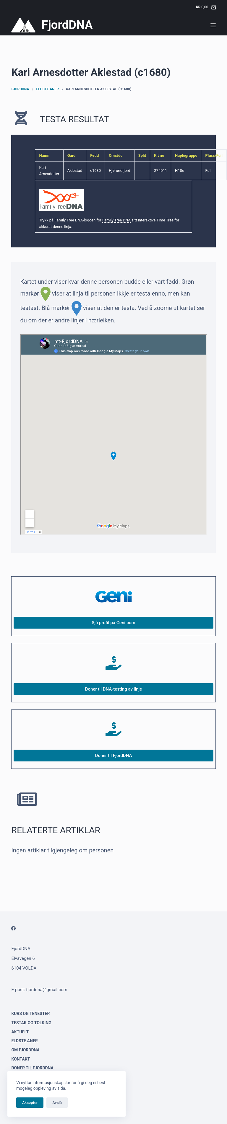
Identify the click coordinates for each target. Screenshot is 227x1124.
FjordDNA (67, 25)
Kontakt (20, 1059)
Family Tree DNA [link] (116, 220)
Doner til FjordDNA (113, 755)
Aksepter (30, 1102)
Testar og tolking (31, 1022)
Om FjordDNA (25, 1050)
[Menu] (213, 25)
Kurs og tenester (30, 1013)
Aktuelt (20, 1032)
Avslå (57, 1102)
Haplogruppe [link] (186, 155)
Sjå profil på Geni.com (113, 622)
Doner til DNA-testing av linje (113, 689)
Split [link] (142, 155)
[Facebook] (13, 928)
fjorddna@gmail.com (46, 989)
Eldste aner (24, 1040)
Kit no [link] (159, 155)
